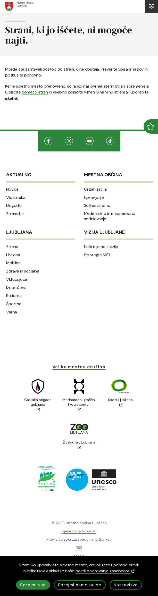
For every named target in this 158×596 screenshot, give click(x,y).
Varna (11, 312)
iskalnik (11, 98)
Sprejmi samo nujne (80, 585)
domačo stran (35, 92)
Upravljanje (94, 197)
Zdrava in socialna (22, 271)
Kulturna (14, 295)
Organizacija (95, 189)
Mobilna (13, 263)
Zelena (12, 246)
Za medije (15, 213)
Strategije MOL (98, 255)
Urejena (13, 255)
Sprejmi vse (33, 585)
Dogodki (14, 205)
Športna (13, 303)
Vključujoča (16, 279)
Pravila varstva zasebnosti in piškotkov (79, 539)
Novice (12, 189)
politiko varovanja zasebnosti (105, 571)
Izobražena (16, 287)
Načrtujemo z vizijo (101, 246)
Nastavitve (126, 585)
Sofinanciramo (97, 205)
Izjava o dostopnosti (79, 531)
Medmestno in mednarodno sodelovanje (109, 216)
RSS (79, 547)
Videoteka (16, 197)
